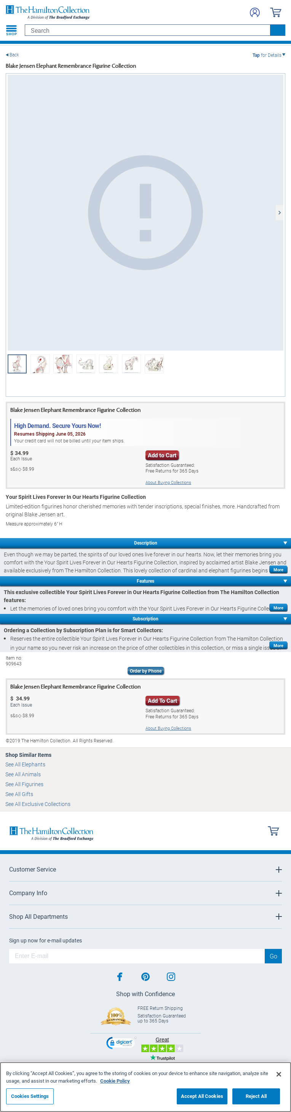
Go (273, 956)
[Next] (279, 212)
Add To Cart (162, 700)
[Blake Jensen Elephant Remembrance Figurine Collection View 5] (62, 363)
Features (145, 581)
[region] (145, 1087)
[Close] (278, 1074)
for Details (267, 55)
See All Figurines (24, 784)
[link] (121, 1044)
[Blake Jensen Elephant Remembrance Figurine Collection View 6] (85, 363)
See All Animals (23, 774)
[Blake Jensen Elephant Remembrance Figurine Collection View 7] (108, 363)
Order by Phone (145, 671)
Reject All (256, 1096)
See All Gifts (19, 794)
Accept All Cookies (202, 1096)
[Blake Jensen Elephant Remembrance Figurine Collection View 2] (40, 363)
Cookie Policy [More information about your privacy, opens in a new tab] (115, 1080)
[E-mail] (137, 956)
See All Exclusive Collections (37, 804)
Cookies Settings (30, 1096)
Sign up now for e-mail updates (45, 940)
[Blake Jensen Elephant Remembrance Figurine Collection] (145, 213)
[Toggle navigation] (11, 30)
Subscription (145, 618)
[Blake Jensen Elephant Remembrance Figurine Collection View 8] (131, 363)
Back (14, 54)
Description (145, 543)
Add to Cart (162, 455)
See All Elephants (25, 764)
